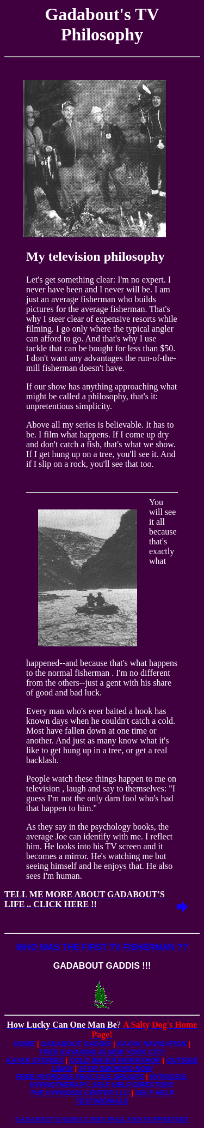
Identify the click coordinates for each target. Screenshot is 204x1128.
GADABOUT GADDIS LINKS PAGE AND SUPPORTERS (102, 1119)
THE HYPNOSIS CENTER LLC (79, 1093)
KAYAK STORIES (35, 1060)
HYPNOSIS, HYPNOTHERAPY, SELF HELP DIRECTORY (109, 1080)
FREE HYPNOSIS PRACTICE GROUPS (80, 1076)
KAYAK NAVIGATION (152, 1044)
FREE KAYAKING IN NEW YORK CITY (101, 1052)
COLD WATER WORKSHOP (114, 1060)
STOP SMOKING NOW (116, 1068)
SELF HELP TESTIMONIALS (125, 1097)
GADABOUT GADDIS (76, 1044)
